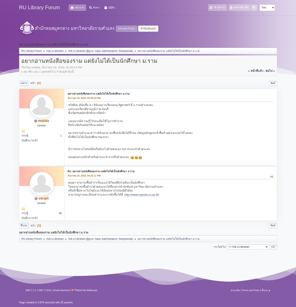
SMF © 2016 (44, 290)
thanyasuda (125, 50)
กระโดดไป (219, 246)
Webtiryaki (92, 290)
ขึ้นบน (23, 225)
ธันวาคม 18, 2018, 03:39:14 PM (84, 98)
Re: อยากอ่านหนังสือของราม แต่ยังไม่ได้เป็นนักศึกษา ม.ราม (101, 171)
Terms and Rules (250, 290)
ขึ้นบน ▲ (266, 290)
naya (97, 50)
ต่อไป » (270, 70)
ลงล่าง (23, 83)
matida (43, 121)
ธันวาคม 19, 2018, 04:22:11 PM (84, 175)
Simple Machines (61, 290)
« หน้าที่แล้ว (255, 70)
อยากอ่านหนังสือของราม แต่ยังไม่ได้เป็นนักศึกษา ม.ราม (99, 93)
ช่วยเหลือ (235, 290)
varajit (43, 198)
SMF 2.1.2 (31, 290)
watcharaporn (110, 50)
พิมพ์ (273, 83)
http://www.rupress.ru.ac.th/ (141, 194)
